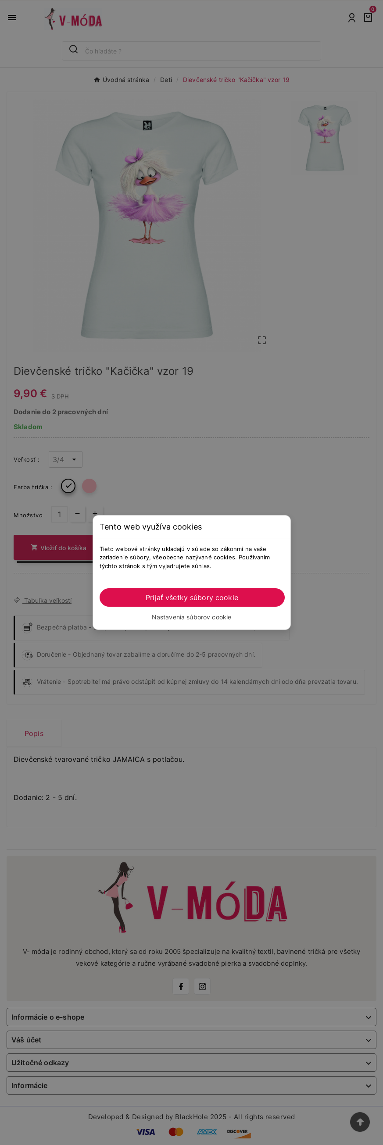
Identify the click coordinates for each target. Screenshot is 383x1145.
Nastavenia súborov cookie (192, 617)
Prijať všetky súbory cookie (192, 597)
